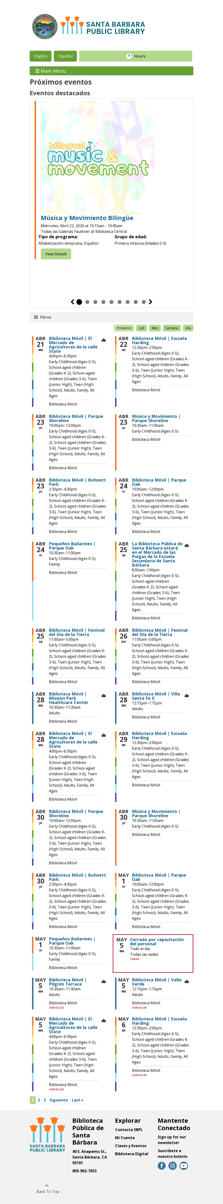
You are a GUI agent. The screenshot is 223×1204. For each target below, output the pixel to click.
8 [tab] (136, 302)
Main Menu (50, 71)
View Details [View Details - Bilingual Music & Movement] (56, 254)
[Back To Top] (47, 1188)
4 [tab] (103, 302)
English (40, 56)
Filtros (45, 317)
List (141, 328)
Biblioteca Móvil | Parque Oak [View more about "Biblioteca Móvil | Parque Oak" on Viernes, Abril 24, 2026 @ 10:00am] (159, 482)
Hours (142, 56)
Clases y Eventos (130, 1145)
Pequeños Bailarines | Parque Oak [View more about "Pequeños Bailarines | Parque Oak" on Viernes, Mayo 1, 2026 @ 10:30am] (72, 941)
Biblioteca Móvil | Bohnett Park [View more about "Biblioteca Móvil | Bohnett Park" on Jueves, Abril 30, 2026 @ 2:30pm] (77, 877)
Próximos (124, 328)
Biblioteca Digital (131, 1153)
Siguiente (150, 302)
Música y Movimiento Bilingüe (87, 218)
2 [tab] (87, 302)
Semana (172, 328)
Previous (72, 302)
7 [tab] (127, 302)
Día (188, 328)
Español (65, 56)
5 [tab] (111, 302)
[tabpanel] (111, 181)
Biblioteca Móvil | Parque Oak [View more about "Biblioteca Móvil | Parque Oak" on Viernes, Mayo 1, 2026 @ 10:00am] (159, 877)
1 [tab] (79, 302)
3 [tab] (95, 302)
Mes (155, 328)
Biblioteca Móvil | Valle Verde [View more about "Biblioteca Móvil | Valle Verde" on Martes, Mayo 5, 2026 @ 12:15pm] (156, 982)
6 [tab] (119, 302)
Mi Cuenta (125, 1137)
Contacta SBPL (129, 1129)
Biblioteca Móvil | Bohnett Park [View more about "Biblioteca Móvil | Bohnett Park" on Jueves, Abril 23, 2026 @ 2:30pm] (77, 482)
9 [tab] (144, 302)
